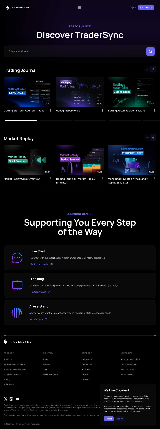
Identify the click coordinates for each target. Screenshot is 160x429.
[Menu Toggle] (79, 7)
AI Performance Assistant (15, 369)
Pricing (7, 379)
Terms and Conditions (130, 359)
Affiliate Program (50, 374)
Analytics (8, 359)
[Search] (150, 51)
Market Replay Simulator (14, 364)
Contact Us (87, 364)
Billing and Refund (128, 364)
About (45, 359)
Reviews (46, 364)
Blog (45, 369)
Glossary (86, 379)
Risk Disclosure (127, 369)
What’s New (9, 384)
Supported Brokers (12, 374)
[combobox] (75, 51)
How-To (85, 374)
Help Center (87, 359)
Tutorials (86, 369)
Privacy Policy (127, 374)
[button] (147, 69)
